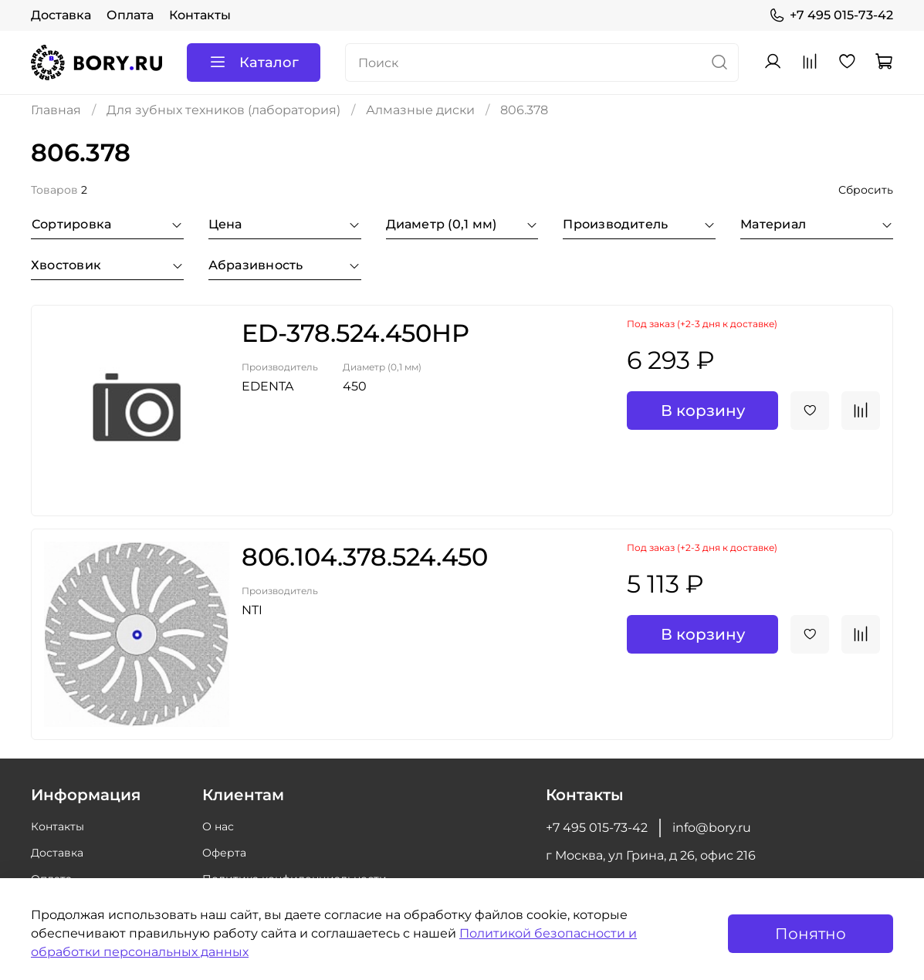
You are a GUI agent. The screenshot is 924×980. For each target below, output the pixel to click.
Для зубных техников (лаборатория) (223, 110)
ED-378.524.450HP (355, 333)
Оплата (130, 15)
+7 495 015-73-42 (831, 15)
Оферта (224, 853)
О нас (218, 826)
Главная (56, 110)
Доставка (61, 15)
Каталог (253, 62)
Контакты (200, 15)
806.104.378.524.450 (365, 557)
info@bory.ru (711, 827)
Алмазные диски (420, 110)
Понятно (810, 933)
